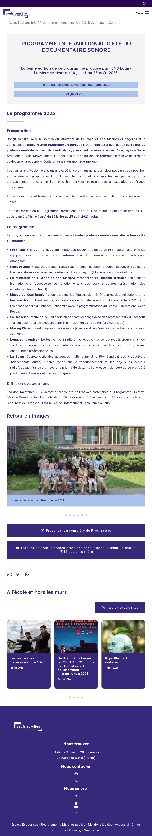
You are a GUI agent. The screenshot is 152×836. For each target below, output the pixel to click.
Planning (75, 830)
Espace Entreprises (24, 824)
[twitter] (146, 3)
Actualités (29, 23)
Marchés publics (73, 824)
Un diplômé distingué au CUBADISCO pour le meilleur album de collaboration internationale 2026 (76, 666)
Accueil (14, 23)
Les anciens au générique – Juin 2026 (27, 660)
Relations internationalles (91, 85)
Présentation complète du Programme (76, 530)
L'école (67, 85)
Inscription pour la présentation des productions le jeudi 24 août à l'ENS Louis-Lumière (76, 549)
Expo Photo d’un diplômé (118, 660)
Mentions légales (100, 824)
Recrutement (50, 824)
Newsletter (92, 830)
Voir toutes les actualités (120, 607)
